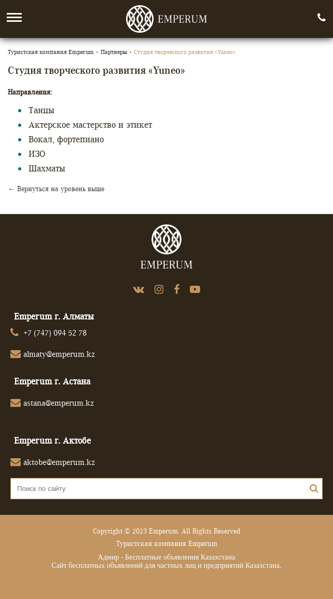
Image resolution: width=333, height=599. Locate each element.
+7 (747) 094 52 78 (55, 332)
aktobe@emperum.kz (59, 462)
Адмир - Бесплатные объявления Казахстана (166, 557)
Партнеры (114, 52)
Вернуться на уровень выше (60, 188)
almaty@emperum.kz (59, 354)
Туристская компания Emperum (51, 52)
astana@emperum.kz (58, 402)
